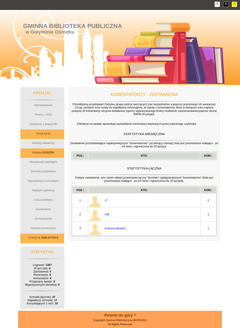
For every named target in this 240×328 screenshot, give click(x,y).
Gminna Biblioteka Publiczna (72, 26)
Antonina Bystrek (115, 228)
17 (106, 200)
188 (107, 214)
